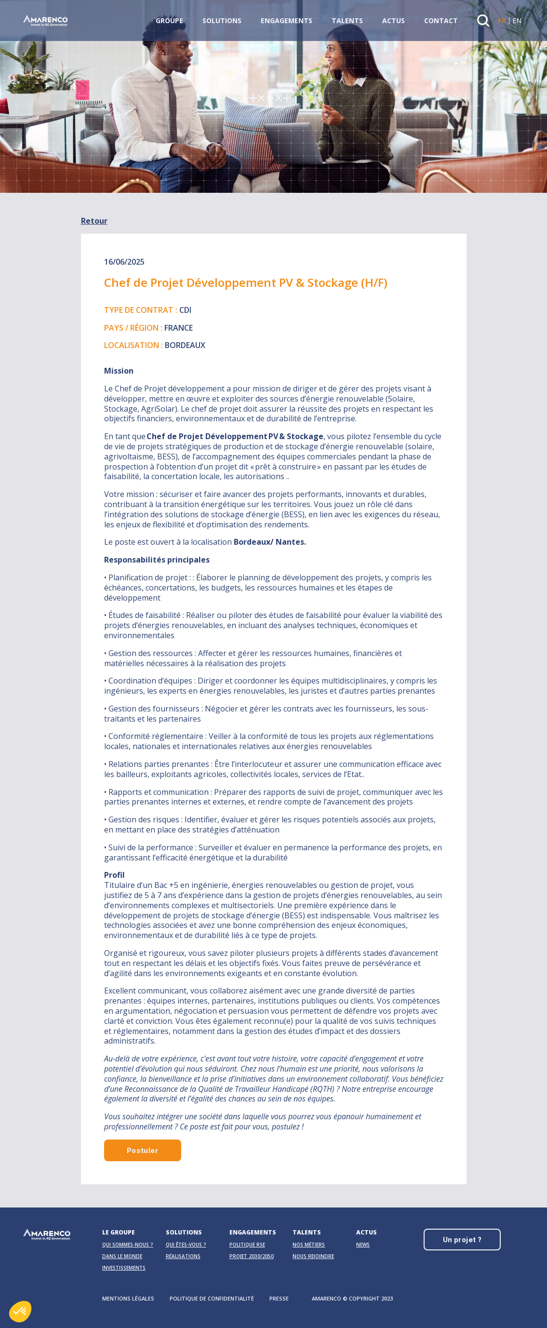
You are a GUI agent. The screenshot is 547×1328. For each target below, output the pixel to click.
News (363, 1244)
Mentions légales (128, 1298)
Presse (279, 1298)
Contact (441, 20)
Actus (393, 20)
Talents (347, 20)
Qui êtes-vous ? (186, 1244)
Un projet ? (462, 1239)
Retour (94, 221)
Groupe (169, 20)
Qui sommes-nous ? (127, 1244)
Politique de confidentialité (212, 1298)
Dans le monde (122, 1256)
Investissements (124, 1267)
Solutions (221, 20)
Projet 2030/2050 (251, 1256)
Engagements (286, 20)
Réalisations (183, 1256)
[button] (20, 1311)
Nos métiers (309, 1244)
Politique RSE (247, 1244)
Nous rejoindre (313, 1256)
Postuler (143, 1150)
